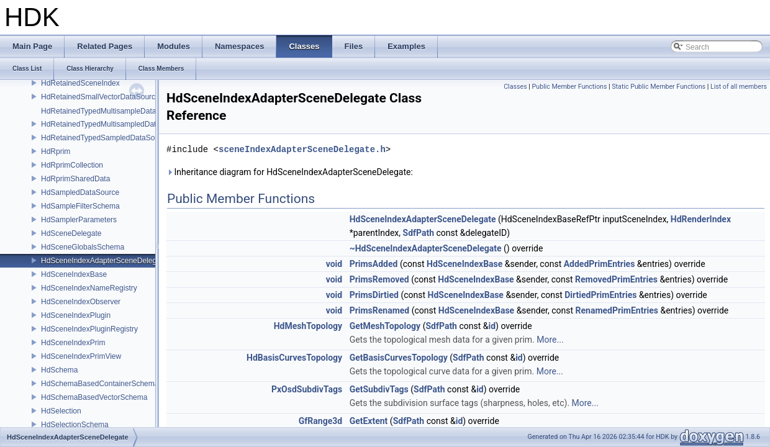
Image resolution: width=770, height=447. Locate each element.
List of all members (738, 87)
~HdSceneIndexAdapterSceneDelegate (426, 248)
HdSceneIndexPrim (73, 342)
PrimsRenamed (380, 310)
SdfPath (419, 233)
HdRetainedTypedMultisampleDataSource (110, 111)
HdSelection (61, 411)
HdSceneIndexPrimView (81, 356)
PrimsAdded (374, 264)
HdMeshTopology (308, 326)
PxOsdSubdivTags (306, 389)
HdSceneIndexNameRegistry (89, 288)
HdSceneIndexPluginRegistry (89, 329)
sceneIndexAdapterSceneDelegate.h (302, 149)
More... (550, 340)
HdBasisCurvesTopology (294, 358)
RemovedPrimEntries (616, 279)
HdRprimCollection (72, 165)
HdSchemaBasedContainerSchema (99, 383)
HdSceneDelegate (71, 233)
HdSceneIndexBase (74, 274)
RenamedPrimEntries (617, 310)
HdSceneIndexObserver (80, 301)
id (492, 326)
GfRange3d (320, 421)
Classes (515, 87)
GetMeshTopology (385, 326)
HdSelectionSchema (75, 424)
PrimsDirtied (374, 295)
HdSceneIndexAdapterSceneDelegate (104, 260)
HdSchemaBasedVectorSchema (94, 397)
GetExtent (369, 421)
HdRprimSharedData (75, 178)
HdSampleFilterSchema (80, 206)
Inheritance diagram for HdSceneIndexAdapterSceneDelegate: (289, 172)
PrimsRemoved (379, 279)
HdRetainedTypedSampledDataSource (105, 137)
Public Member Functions (569, 87)
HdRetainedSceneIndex (80, 83)
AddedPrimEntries (599, 264)
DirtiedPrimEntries (600, 295)
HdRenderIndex (701, 219)
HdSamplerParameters (79, 219)
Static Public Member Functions (658, 87)
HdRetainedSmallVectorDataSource (100, 97)
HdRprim (55, 151)
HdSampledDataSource (80, 192)
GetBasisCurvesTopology (399, 358)
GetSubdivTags (379, 389)
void (334, 264)
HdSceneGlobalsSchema (82, 247)
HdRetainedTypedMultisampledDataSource (112, 124)
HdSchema (59, 370)
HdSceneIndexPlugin (76, 315)
